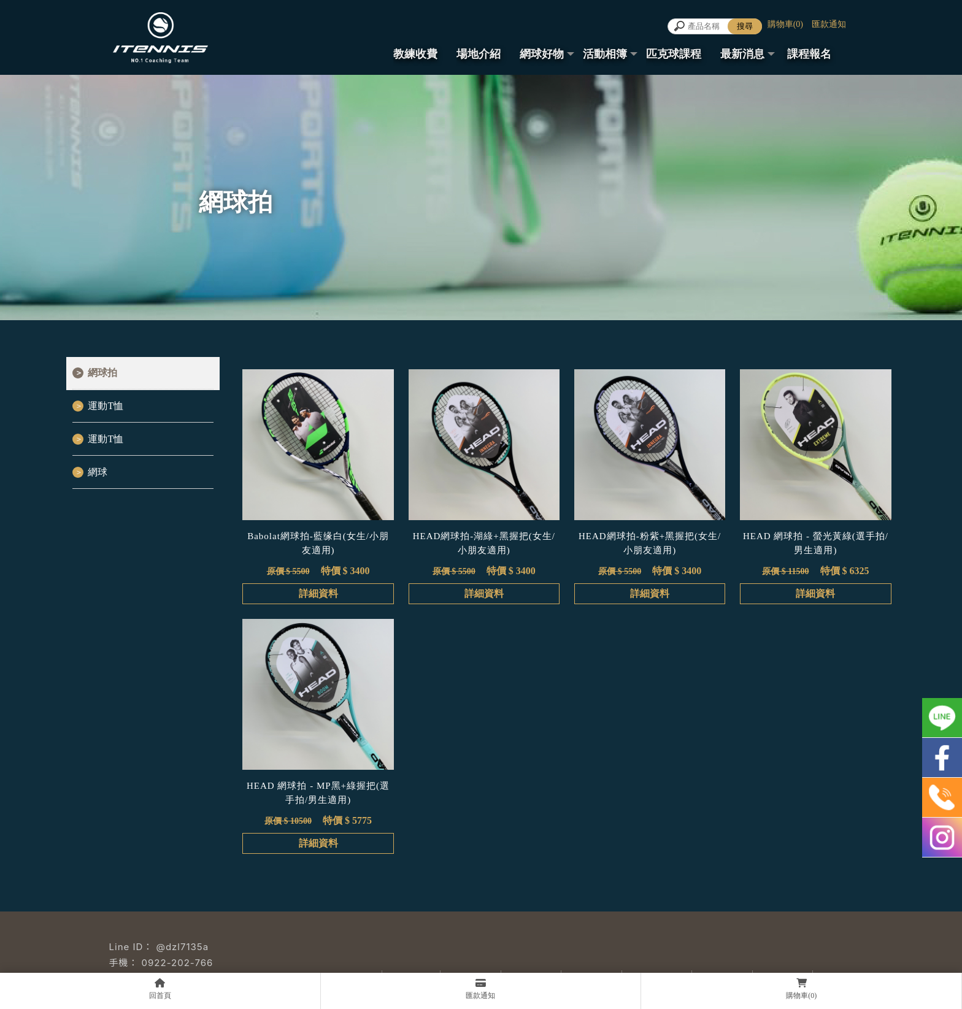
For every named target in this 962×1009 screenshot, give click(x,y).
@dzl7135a (182, 947)
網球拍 (102, 372)
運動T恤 (105, 406)
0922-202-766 (178, 963)
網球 (97, 472)
